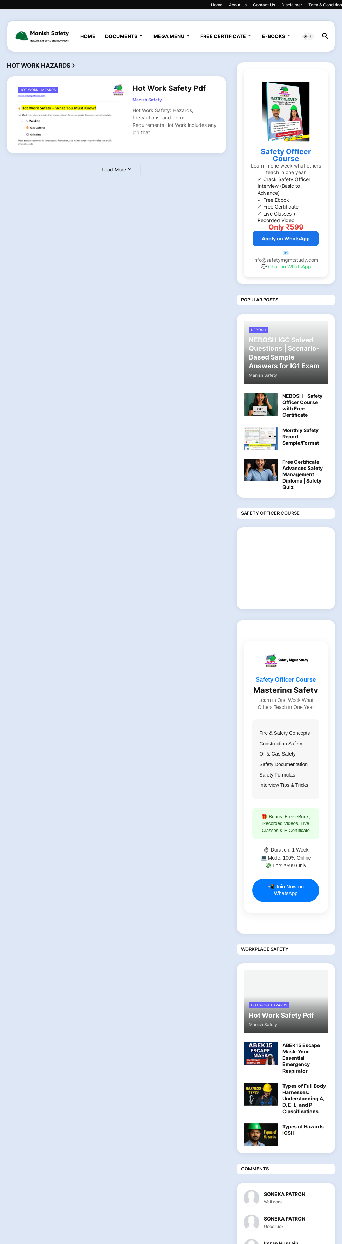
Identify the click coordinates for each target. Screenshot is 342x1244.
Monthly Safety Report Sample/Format (300, 436)
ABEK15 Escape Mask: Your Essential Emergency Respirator (301, 1058)
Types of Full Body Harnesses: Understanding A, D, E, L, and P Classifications (304, 1098)
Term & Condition (325, 4)
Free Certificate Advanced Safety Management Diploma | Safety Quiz (302, 474)
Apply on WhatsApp (286, 238)
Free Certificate (223, 36)
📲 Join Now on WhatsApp (286, 890)
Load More (114, 169)
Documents (121, 36)
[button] (308, 36)
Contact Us (264, 4)
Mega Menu (168, 36)
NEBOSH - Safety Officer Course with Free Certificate (302, 405)
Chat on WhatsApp (289, 266)
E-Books (273, 36)
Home (217, 4)
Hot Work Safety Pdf (169, 88)
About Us (238, 4)
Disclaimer (291, 4)
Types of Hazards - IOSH (304, 1129)
